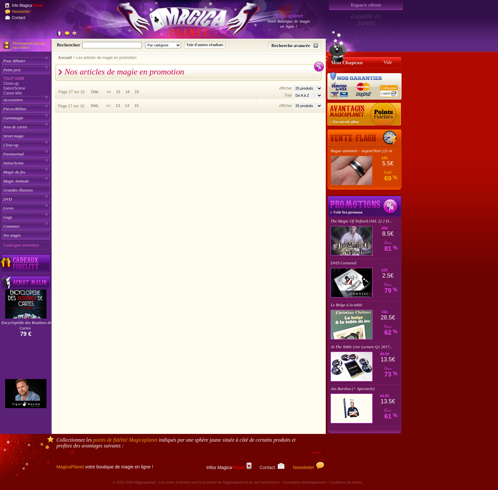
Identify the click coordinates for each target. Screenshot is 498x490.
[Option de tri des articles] (307, 95)
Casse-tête (12, 93)
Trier (288, 95)
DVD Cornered (343, 262)
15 (136, 92)
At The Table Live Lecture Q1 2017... (362, 346)
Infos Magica (229, 467)
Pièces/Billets (14, 108)
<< (108, 92)
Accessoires (13, 99)
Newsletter (21, 11)
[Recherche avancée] (294, 45)
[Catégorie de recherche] (163, 45)
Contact (18, 17)
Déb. (95, 92)
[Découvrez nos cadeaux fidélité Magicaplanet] (26, 263)
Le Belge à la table (346, 304)
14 (127, 92)
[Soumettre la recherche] (204, 45)
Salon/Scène (14, 88)
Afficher (286, 88)
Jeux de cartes (15, 126)
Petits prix (12, 69)
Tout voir (13, 78)
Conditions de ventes (345, 482)
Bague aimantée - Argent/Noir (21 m (361, 150)
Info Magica (27, 5)
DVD (7, 199)
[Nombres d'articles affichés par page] (307, 88)
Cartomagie (13, 117)
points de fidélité (125, 440)
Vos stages (12, 235)
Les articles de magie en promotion (106, 57)
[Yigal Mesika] (25, 393)
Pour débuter (14, 60)
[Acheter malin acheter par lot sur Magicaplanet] (26, 282)
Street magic (13, 135)
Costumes (11, 226)
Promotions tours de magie (364, 206)
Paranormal (13, 154)
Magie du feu (14, 172)
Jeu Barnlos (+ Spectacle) (352, 388)
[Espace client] (366, 5)
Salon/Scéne (13, 163)
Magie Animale (16, 181)
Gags (7, 217)
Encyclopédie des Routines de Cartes (27, 325)
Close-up (11, 83)
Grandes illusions (18, 190)
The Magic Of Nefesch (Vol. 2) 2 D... (361, 221)
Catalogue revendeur (21, 245)
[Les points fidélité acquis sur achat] (364, 114)
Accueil (65, 57)
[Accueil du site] (180, 20)
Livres (8, 208)
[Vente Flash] (364, 138)
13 (118, 92)
